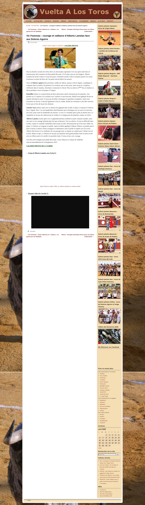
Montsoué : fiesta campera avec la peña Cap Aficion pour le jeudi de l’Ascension (109, 481)
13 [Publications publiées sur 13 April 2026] (99, 440)
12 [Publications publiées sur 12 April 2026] (119, 437)
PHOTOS (56, 21)
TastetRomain (103, 420)
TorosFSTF (103, 392)
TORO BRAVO (72, 21)
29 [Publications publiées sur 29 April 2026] (106, 445)
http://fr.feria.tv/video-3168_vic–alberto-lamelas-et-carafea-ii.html (60, 186)
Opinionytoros (104, 408)
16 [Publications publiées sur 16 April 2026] (109, 440)
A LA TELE (101, 21)
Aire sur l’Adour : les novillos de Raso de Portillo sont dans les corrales (109, 467)
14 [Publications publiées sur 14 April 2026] (103, 440)
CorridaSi (102, 380)
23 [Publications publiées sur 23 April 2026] (109, 443)
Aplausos (102, 402)
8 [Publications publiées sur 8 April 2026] (106, 437)
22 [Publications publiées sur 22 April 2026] (106, 443)
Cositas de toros (104, 394)
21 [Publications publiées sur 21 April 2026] (103, 443)
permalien (32, 231)
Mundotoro (103, 400)
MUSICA (93, 21)
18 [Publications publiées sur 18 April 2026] (115, 440)
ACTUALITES (38, 21)
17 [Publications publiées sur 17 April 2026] (112, 440)
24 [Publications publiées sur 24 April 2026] (112, 443)
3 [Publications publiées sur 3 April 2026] (112, 435)
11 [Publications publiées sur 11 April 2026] (115, 437)
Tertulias (102, 373)
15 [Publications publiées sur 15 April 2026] (106, 440)
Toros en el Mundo (105, 406)
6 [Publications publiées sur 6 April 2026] (99, 437)
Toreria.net (103, 384)
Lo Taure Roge (104, 396)
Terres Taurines (104, 382)
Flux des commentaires (106, 494)
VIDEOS (63, 21)
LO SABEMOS (83, 21)
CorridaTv (102, 418)
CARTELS (48, 21)
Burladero (102, 404)
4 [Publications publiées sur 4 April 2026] (115, 435)
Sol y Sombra (103, 375)
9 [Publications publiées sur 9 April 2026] (109, 437)
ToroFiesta (103, 378)
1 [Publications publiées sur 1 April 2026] (106, 435)
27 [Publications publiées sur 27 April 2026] (99, 445)
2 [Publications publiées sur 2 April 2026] (109, 435)
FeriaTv (102, 414)
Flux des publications (105, 492)
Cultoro (102, 410)
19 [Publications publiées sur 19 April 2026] (119, 440)
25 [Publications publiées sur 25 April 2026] (115, 443)
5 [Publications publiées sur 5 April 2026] (118, 435)
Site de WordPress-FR (106, 496)
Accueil (28, 25)
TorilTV (102, 416)
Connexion (103, 490)
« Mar (100, 448)
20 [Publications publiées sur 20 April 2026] (99, 443)
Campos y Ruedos (105, 390)
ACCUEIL (29, 21)
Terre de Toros (104, 388)
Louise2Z (102, 422)
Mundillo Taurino (104, 386)
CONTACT (110, 21)
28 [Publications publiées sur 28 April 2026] (103, 445)
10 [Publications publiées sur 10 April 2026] (112, 437)
